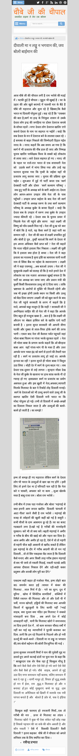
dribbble (60, 2)
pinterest (65, 2)
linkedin (56, 2)
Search (61, 24)
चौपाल (47, 750)
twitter (38, 2)
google (47, 2)
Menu (20, 2)
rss (51, 2)
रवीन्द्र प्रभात (34, 750)
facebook (42, 2)
